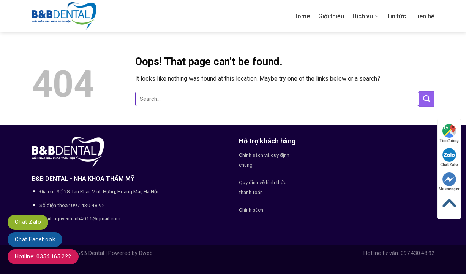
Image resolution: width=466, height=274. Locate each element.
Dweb (146, 253)
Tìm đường (449, 133)
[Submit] (426, 98)
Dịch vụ (365, 16)
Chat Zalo (28, 221)
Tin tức (396, 16)
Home (301, 16)
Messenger (449, 181)
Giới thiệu (331, 16)
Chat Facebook (35, 239)
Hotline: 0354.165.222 (43, 256)
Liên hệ (424, 16)
